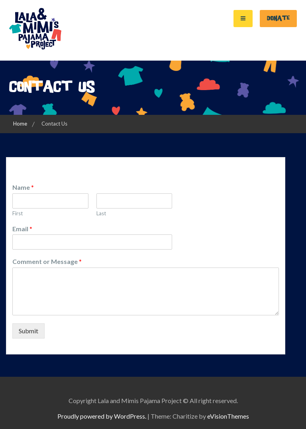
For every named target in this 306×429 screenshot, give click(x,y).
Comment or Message (47, 261)
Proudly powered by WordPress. (101, 416)
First (17, 213)
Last (101, 213)
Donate (278, 18)
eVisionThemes (228, 416)
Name (23, 187)
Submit (28, 331)
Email (22, 228)
